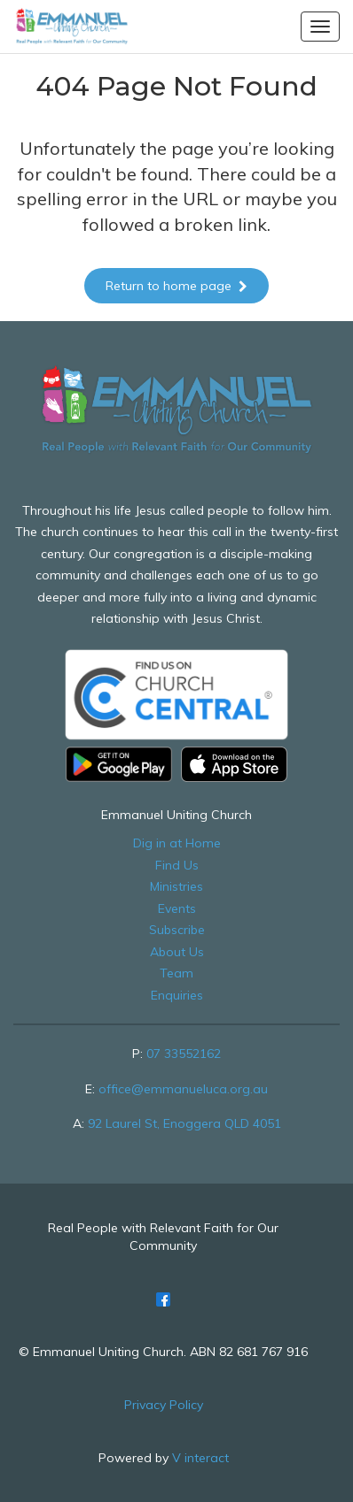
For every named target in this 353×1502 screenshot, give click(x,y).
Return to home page (176, 286)
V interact (200, 1458)
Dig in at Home (177, 843)
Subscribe (177, 930)
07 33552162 (183, 1053)
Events (177, 908)
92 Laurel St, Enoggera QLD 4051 (184, 1123)
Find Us (177, 865)
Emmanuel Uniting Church (176, 815)
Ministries (176, 886)
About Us (177, 952)
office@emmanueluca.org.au (183, 1089)
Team (176, 973)
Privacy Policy (163, 1405)
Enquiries (177, 995)
